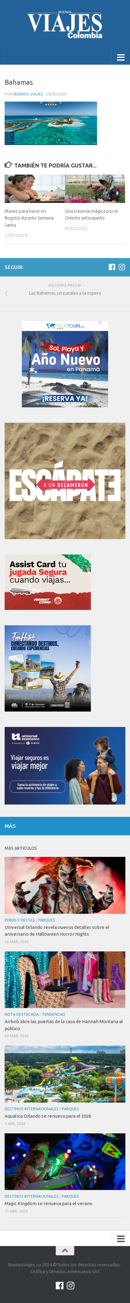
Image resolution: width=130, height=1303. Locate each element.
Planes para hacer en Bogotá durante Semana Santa (29, 218)
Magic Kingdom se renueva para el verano (48, 1203)
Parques (46, 920)
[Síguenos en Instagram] (121, 267)
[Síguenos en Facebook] (112, 267)
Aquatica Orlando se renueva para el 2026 (48, 1116)
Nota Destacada (22, 1014)
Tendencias (53, 1014)
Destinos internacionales (32, 1109)
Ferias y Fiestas (20, 920)
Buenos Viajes (28, 94)
